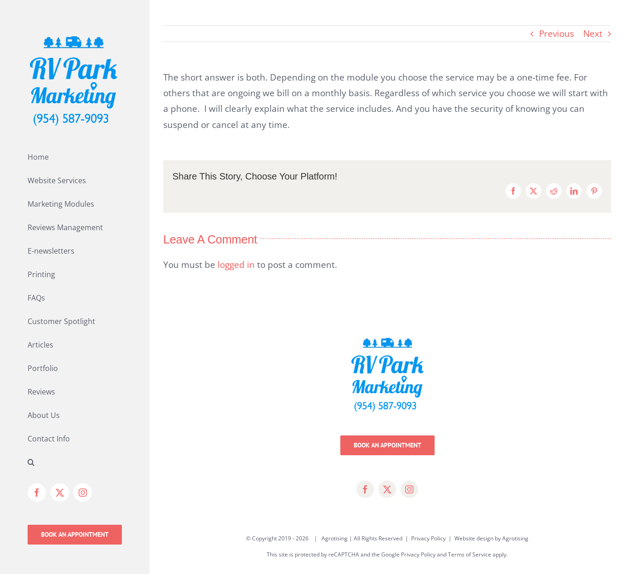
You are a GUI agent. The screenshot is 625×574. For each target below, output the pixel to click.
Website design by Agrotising (491, 538)
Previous (556, 34)
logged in (236, 265)
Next (592, 34)
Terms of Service (469, 554)
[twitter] (387, 489)
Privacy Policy (428, 538)
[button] (74, 462)
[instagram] (409, 489)
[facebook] (365, 489)
